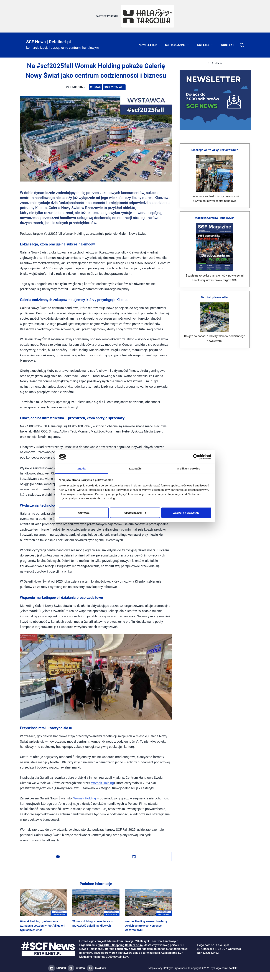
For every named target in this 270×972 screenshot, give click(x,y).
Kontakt (227, 42)
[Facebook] (58, 854)
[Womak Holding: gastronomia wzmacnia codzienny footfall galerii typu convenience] (43, 900)
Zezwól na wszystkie (186, 512)
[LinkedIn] (134, 854)
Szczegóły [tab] (134, 468)
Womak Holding (102, 781)
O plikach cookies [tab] (188, 468)
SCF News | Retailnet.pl (48, 39)
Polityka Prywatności (176, 966)
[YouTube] (76, 966)
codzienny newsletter (128, 946)
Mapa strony (154, 966)
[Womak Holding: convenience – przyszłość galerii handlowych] (95, 900)
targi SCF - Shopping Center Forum (120, 943)
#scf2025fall (114, 85)
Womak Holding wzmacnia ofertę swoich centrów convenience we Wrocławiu (146, 923)
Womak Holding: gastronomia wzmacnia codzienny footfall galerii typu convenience (42, 923)
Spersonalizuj (135, 512)
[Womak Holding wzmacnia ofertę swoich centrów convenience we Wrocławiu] (148, 900)
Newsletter (148, 42)
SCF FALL (205, 43)
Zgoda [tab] (81, 468)
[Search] (242, 43)
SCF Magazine (177, 43)
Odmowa (83, 512)
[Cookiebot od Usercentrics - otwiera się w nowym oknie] (195, 456)
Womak (95, 85)
